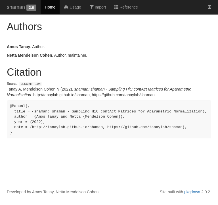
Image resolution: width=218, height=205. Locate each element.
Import (98, 7)
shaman (16, 7)
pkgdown (192, 192)
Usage (72, 7)
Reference (126, 7)
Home (50, 7)
